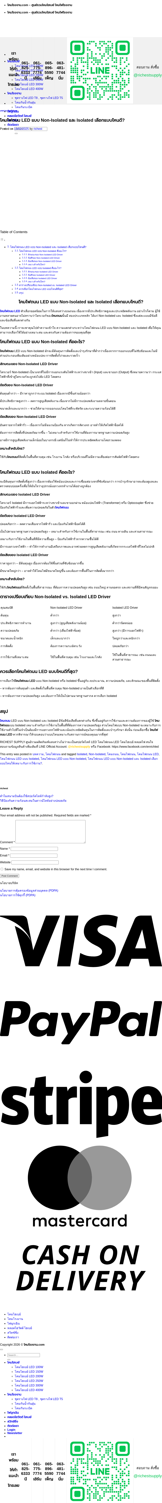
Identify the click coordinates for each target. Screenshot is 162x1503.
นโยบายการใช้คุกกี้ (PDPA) (17, 899)
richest (37, 128)
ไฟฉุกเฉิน (13, 1327)
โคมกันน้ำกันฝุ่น (25, 102)
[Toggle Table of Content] (3, 240)
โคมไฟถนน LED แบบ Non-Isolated (63, 758)
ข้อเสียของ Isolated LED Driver (42, 278)
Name (5, 853)
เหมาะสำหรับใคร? (36, 264)
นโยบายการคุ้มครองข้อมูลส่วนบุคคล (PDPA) (29, 895)
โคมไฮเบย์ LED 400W (29, 88)
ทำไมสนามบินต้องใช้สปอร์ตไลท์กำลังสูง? (26, 796)
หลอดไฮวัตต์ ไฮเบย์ (19, 115)
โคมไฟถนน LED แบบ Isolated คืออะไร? (40, 268)
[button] (14, 1437)
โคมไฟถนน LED (148, 754)
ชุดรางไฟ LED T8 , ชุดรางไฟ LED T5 (39, 97)
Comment (7, 846)
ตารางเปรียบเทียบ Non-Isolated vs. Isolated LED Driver (48, 285)
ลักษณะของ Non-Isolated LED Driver (45, 254)
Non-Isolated (97, 754)
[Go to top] (1, 1353)
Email (4, 859)
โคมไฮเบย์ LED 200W (29, 75)
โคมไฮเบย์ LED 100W (29, 1371)
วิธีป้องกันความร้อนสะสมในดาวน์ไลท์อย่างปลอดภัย (33, 800)
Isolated (82, 754)
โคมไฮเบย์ (14, 1318)
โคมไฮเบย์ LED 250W (29, 79)
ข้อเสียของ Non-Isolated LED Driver (45, 261)
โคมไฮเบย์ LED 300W (29, 84)
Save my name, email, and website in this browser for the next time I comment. (55, 873)
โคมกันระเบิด (23, 107)
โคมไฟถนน (12, 111)
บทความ (3, 111)
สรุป (21, 293)
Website (5, 866)
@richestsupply (148, 75)
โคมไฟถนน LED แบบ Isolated (19, 758)
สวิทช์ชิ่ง (12, 1337)
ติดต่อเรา (13, 124)
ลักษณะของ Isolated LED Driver (43, 271)
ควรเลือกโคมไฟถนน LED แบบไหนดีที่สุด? (41, 289)
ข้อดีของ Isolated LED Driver (41, 275)
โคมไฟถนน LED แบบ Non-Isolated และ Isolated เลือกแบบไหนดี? (48, 247)
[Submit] (16, 133)
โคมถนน (113, 754)
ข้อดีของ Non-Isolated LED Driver (44, 258)
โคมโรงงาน (14, 93)
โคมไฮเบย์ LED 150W (29, 1376)
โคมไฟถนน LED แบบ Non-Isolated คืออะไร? (43, 251)
